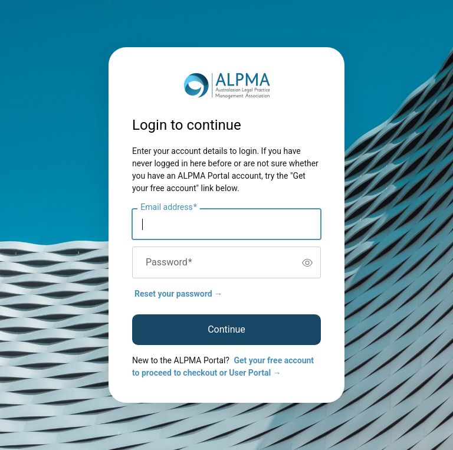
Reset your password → (178, 293)
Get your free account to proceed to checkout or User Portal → (223, 366)
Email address (168, 207)
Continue (226, 329)
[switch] (307, 262)
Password (169, 262)
